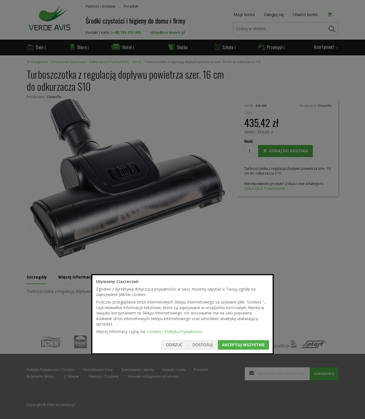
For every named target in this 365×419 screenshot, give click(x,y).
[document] (182, 314)
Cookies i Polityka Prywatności (174, 331)
